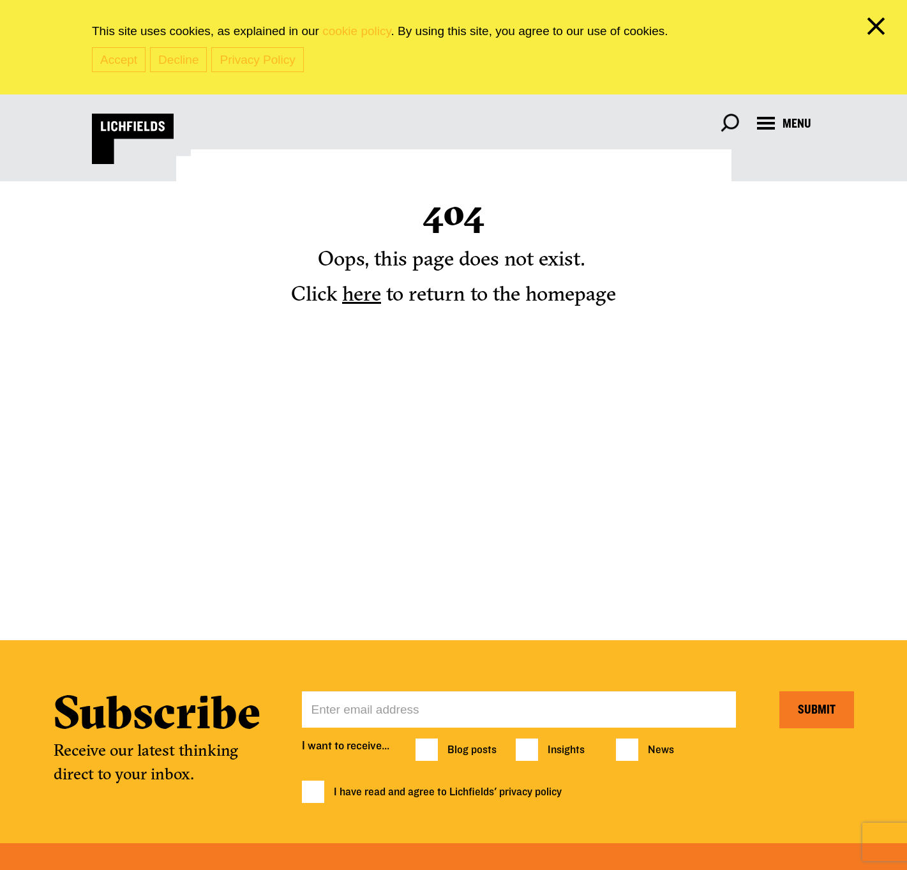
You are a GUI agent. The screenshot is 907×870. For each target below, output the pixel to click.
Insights (566, 750)
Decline (178, 59)
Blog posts (472, 750)
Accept (118, 59)
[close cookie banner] (878, 28)
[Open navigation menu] (784, 123)
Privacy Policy (257, 59)
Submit (817, 709)
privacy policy (530, 792)
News (661, 750)
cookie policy (356, 31)
